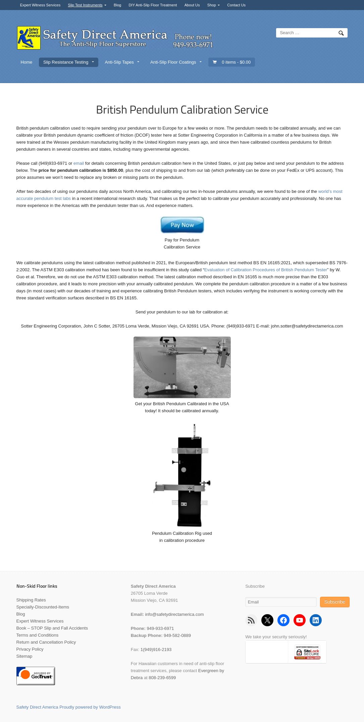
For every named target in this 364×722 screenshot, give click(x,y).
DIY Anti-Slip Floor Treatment (153, 5)
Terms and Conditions (37, 635)
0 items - (236, 62)
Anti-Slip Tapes (119, 62)
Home (27, 62)
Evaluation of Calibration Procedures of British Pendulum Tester (265, 269)
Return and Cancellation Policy (46, 642)
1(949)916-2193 (156, 649)
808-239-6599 (162, 677)
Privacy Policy (30, 649)
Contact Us (236, 5)
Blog (117, 5)
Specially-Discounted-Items (42, 606)
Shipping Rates (31, 599)
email (78, 163)
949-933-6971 (160, 628)
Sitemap (24, 656)
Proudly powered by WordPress (90, 707)
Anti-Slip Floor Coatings (173, 62)
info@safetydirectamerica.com (174, 614)
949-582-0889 (177, 635)
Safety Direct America (37, 707)
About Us (192, 5)
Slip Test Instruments (85, 5)
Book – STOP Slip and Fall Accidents (52, 628)
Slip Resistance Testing (65, 62)
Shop (211, 5)
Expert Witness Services (40, 5)
